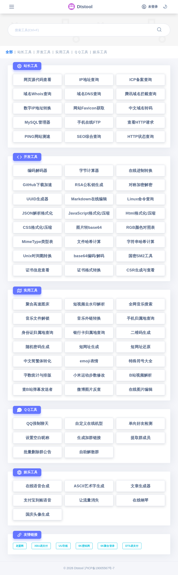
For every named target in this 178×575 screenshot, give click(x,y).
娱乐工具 (100, 52)
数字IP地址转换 (37, 108)
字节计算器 (89, 170)
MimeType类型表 (37, 242)
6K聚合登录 (108, 545)
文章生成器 (140, 486)
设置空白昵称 (37, 438)
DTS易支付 (131, 545)
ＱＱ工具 (81, 52)
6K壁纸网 (84, 545)
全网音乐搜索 (140, 304)
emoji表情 (89, 361)
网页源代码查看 (37, 80)
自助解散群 (89, 452)
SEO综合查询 (89, 136)
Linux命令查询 (140, 199)
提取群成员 (140, 438)
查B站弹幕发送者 (37, 389)
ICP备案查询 (140, 80)
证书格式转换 (89, 270)
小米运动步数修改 (89, 375)
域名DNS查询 (89, 94)
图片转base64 (89, 227)
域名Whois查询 (37, 94)
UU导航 (63, 545)
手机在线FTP (89, 122)
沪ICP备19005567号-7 (99, 568)
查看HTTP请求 (140, 122)
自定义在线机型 (89, 423)
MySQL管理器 (37, 122)
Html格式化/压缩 (141, 213)
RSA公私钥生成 (89, 185)
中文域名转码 (140, 108)
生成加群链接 (89, 438)
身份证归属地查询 (37, 332)
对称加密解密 (140, 185)
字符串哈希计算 (141, 242)
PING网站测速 (37, 136)
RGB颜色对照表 (140, 227)
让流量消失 (89, 500)
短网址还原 (140, 347)
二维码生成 (140, 332)
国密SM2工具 (140, 256)
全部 (9, 52)
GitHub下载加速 (37, 185)
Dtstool (80, 6)
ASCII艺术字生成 (89, 486)
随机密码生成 (37, 347)
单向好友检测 (140, 423)
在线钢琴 (140, 500)
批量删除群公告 (37, 452)
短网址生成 (89, 347)
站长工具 (24, 52)
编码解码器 (37, 170)
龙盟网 (20, 545)
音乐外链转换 (89, 318)
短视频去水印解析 (89, 304)
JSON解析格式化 (37, 213)
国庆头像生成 (37, 514)
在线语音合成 (37, 486)
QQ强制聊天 (37, 423)
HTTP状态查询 (140, 136)
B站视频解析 (140, 375)
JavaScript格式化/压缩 (89, 213)
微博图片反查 (89, 389)
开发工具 (43, 52)
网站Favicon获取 (88, 108)
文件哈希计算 (89, 242)
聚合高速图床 (37, 304)
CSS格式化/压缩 (37, 227)
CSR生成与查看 (141, 270)
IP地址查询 (89, 80)
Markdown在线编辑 (89, 199)
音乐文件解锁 (37, 318)
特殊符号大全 (140, 361)
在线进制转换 (140, 170)
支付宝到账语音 (37, 500)
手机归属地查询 (141, 318)
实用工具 (62, 52)
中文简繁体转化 (37, 361)
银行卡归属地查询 (89, 332)
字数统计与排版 (37, 375)
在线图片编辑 (140, 389)
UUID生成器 (37, 199)
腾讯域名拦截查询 (140, 94)
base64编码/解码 (89, 256)
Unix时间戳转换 (37, 256)
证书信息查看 (37, 270)
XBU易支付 (41, 545)
